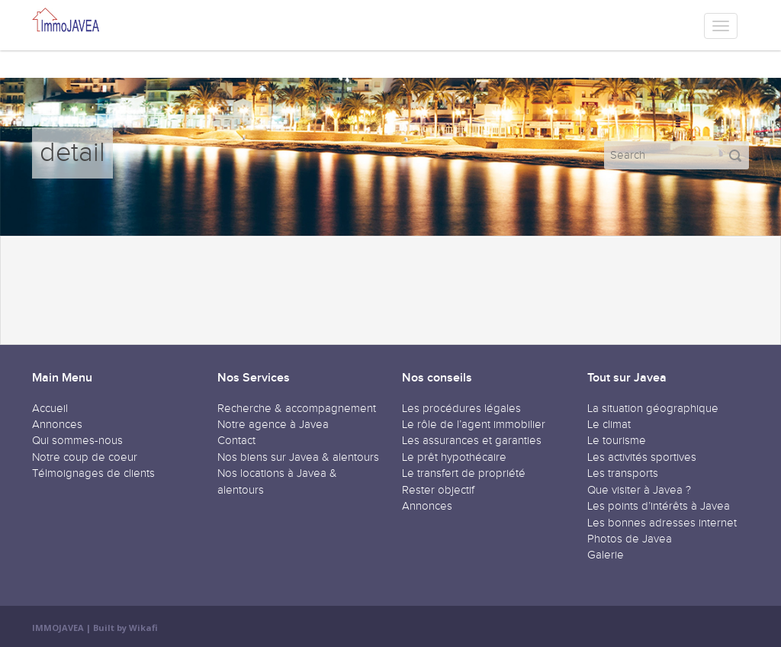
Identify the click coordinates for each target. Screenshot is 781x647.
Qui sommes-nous (77, 440)
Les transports (622, 473)
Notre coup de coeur (84, 457)
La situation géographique (652, 408)
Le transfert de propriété (463, 473)
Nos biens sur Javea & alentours (298, 457)
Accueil (50, 408)
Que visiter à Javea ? (639, 490)
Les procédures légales (461, 408)
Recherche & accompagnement (296, 408)
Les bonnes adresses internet (662, 523)
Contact (236, 440)
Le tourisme (616, 440)
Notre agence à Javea (273, 424)
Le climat (609, 424)
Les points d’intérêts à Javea (658, 506)
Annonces (57, 424)
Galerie (605, 555)
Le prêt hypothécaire (454, 457)
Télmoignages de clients (93, 473)
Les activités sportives (641, 457)
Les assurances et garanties (472, 440)
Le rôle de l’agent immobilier (473, 424)
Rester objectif (438, 490)
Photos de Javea (629, 539)
